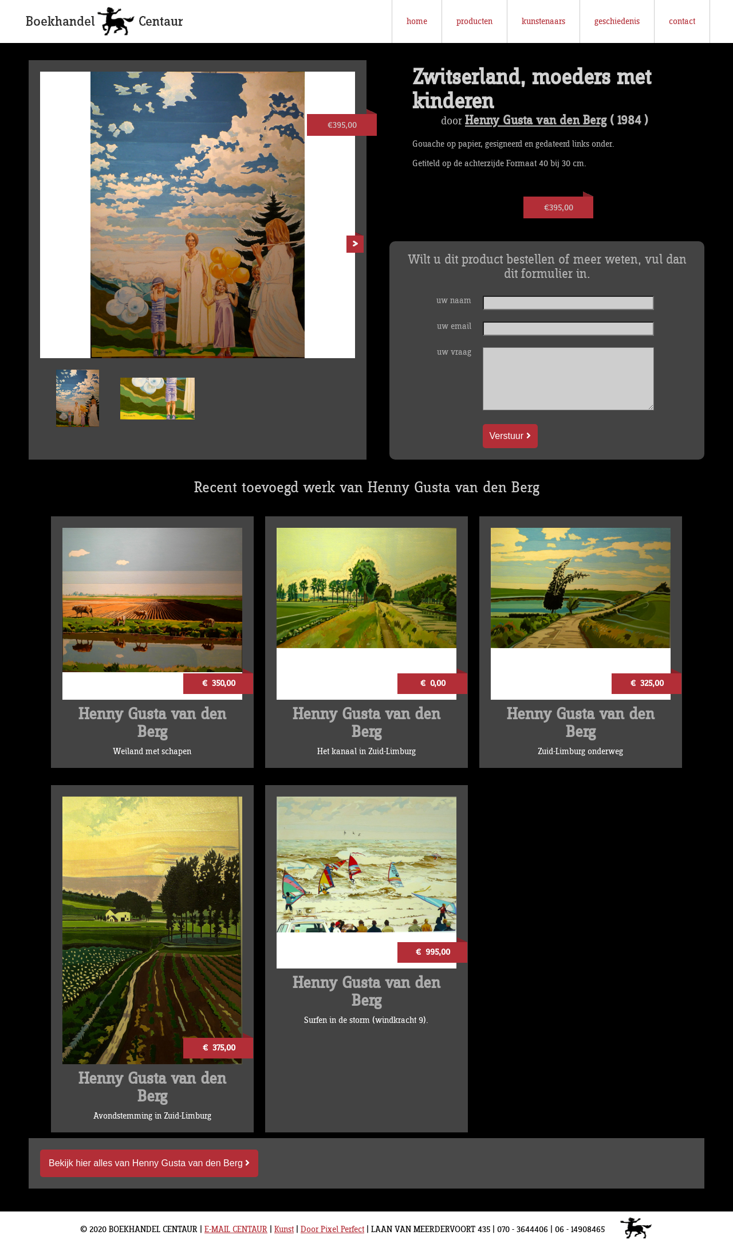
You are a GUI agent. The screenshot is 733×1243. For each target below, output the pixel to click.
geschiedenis (617, 21)
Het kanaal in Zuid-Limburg (366, 751)
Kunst (284, 1229)
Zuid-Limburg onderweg (580, 751)
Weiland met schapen (152, 751)
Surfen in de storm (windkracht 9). (366, 1020)
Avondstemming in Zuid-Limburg (152, 1116)
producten (474, 21)
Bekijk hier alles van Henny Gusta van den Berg (149, 1163)
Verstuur (510, 436)
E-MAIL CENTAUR (235, 1229)
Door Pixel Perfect (332, 1229)
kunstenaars (543, 21)
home (417, 21)
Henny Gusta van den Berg (535, 121)
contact (682, 21)
